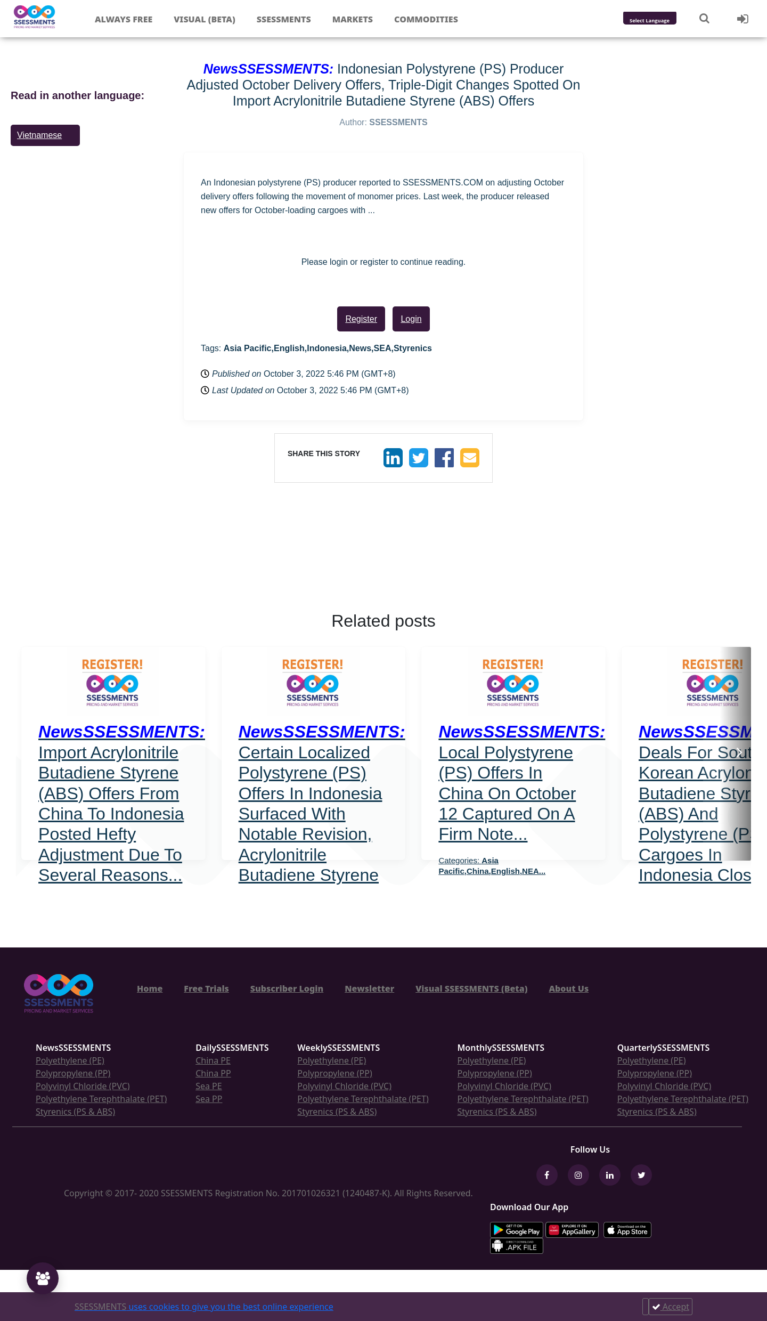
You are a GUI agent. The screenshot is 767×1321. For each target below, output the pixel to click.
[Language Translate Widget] (664, 21)
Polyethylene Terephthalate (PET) (101, 1099)
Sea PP (208, 1099)
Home (149, 988)
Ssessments (284, 19)
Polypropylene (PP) (73, 1073)
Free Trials (206, 988)
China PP (213, 1073)
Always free (123, 19)
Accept (670, 1306)
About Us (569, 988)
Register (361, 318)
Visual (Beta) (204, 19)
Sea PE (208, 1086)
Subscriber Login (286, 988)
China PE (213, 1060)
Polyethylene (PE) (70, 1060)
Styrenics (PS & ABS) (75, 1111)
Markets (352, 19)
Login (411, 318)
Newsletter (369, 988)
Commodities (426, 19)
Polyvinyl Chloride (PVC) (83, 1086)
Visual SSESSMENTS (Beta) (471, 988)
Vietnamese (39, 135)
